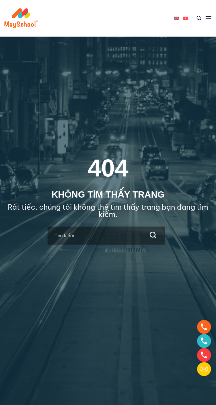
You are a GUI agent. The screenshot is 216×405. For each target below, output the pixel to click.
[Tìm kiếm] (199, 18)
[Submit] (153, 236)
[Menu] (208, 18)
